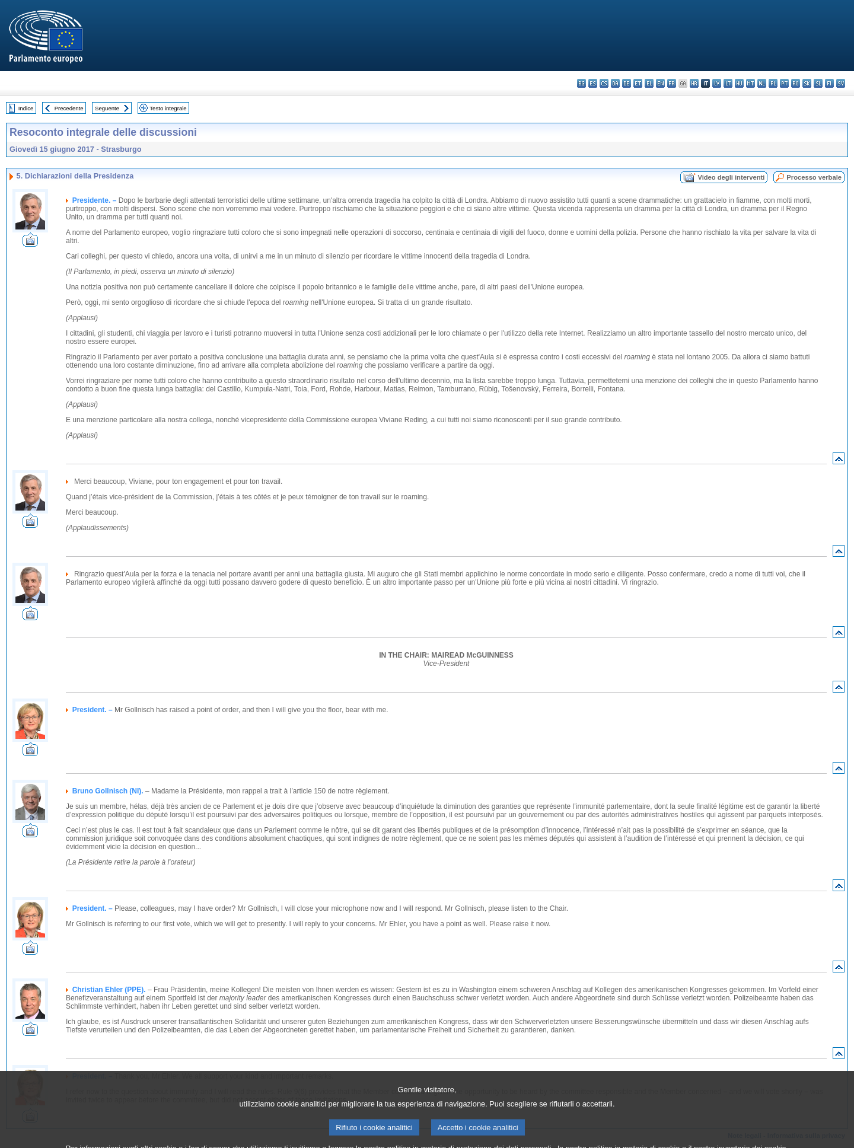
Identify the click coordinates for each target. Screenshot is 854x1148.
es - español (592, 83)
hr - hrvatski (694, 83)
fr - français (671, 83)
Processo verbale (814, 177)
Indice (26, 108)
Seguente (107, 108)
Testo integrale (167, 108)
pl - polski (773, 83)
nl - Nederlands (761, 83)
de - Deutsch (626, 83)
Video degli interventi (730, 177)
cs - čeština (604, 83)
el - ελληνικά (649, 83)
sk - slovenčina (806, 83)
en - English (660, 83)
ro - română (795, 83)
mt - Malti (750, 83)
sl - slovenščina (818, 83)
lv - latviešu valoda (716, 83)
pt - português (784, 83)
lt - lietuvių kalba (728, 83)
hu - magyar (739, 83)
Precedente (69, 108)
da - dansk (615, 83)
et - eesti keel (637, 83)
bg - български (581, 83)
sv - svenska (840, 83)
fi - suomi (829, 83)
